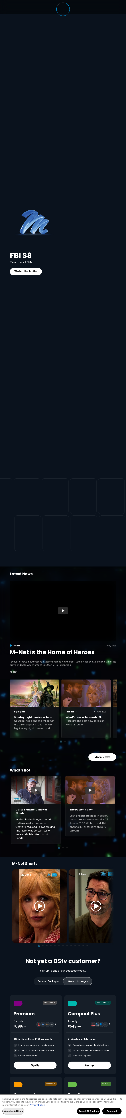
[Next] (110, 905)
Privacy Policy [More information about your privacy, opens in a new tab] (37, 1104)
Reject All (112, 1111)
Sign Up (35, 1065)
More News (102, 757)
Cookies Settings (13, 1111)
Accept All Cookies (89, 1111)
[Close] (121, 1099)
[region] (63, 1106)
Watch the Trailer (25, 271)
